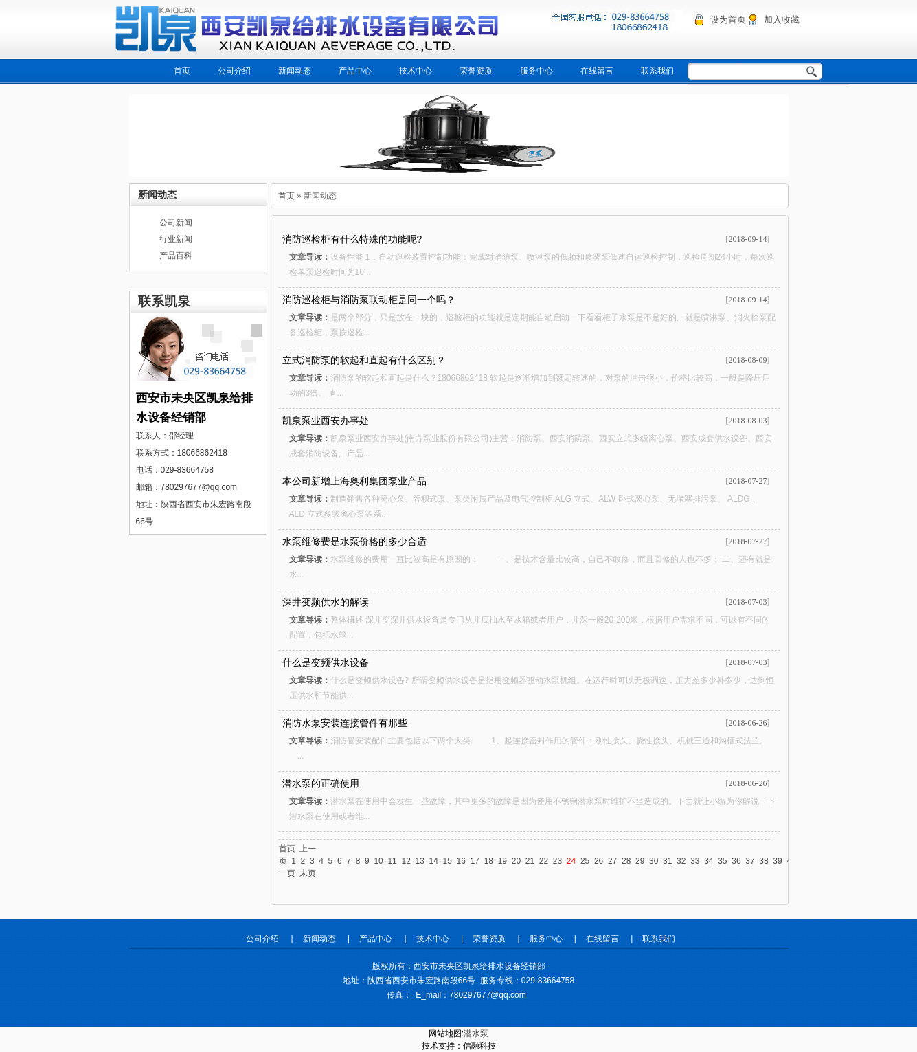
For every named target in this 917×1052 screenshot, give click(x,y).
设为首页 (728, 19)
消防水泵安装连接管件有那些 (344, 722)
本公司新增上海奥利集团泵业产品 (354, 480)
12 (405, 861)
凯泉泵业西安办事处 (325, 420)
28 (626, 861)
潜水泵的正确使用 (320, 783)
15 (447, 861)
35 (722, 861)
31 (667, 861)
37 (749, 861)
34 (708, 861)
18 (488, 861)
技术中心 (415, 71)
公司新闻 (175, 222)
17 (475, 861)
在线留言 (596, 71)
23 (557, 861)
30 (653, 861)
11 (391, 861)
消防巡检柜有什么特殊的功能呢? (352, 239)
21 (529, 861)
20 (516, 861)
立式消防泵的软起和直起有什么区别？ (364, 360)
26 (598, 861)
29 (639, 861)
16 (461, 861)
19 (502, 861)
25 (584, 861)
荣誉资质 (476, 71)
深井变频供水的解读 (325, 601)
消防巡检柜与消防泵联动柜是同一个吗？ (368, 299)
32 (681, 861)
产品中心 (355, 71)
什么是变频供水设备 (325, 662)
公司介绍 (234, 71)
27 (612, 861)
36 (736, 861)
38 (763, 861)
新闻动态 (294, 71)
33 (694, 861)
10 (378, 861)
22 (543, 861)
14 (433, 861)
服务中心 (536, 71)
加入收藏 (782, 19)
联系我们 (657, 71)
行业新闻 (175, 239)
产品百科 (175, 255)
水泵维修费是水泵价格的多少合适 (354, 541)
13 (420, 861)
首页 (182, 71)
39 (777, 861)
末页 (307, 873)
